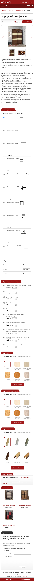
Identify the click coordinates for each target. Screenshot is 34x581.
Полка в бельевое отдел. (12, 303)
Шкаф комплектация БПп (13, 187)
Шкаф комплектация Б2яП (13, 215)
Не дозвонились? (25, 579)
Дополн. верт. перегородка (12, 297)
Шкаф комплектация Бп (13, 158)
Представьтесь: (8, 550)
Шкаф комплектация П (12, 117)
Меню (5, 6)
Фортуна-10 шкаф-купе (9, 505)
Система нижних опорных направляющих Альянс (18, 285)
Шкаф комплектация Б (12, 173)
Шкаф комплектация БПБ (13, 143)
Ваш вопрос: (8, 556)
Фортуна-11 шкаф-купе (9, 525)
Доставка (8, 579)
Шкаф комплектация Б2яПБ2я (14, 246)
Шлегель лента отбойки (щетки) (14, 344)
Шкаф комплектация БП (13, 130)
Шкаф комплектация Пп (13, 202)
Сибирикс (24, 576)
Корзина (29, 6)
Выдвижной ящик (10, 291)
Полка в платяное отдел (12, 308)
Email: (10, 553)
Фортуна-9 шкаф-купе (25, 505)
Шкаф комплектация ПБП (13, 230)
